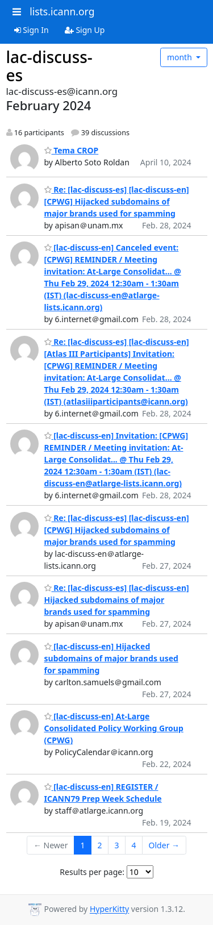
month (180, 57)
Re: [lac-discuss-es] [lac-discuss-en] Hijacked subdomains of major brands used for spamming (116, 599)
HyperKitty (109, 909)
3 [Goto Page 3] (117, 845)
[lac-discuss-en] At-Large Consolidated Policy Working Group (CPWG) (113, 728)
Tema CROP (71, 150)
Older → (164, 845)
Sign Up (85, 29)
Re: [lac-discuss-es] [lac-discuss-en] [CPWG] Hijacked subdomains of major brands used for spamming (116, 201)
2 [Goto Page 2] (100, 845)
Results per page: (92, 871)
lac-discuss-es (49, 66)
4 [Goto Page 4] (134, 845)
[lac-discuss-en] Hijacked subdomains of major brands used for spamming (111, 658)
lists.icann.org (62, 11)
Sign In (31, 29)
